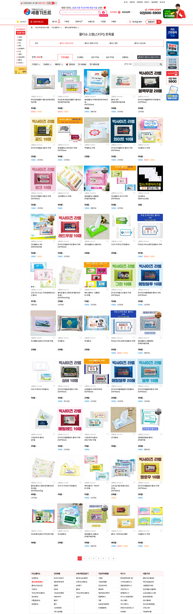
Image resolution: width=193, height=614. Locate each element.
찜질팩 (56, 586)
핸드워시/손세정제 (81, 578)
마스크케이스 (124, 604)
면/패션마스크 (124, 593)
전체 (36, 43)
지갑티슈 (34, 589)
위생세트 (123, 612)
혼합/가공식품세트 (148, 578)
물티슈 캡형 (113, 43)
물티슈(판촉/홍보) (37, 582)
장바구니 (146, 2)
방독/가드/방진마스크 (127, 608)
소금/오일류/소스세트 (149, 593)
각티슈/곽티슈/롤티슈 (38, 593)
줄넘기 (56, 600)
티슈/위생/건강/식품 (42, 27)
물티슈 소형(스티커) (66, 43)
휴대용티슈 (35, 604)
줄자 (55, 604)
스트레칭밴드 (58, 608)
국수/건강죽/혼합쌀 (149, 604)
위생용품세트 (102, 608)
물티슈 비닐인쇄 (139, 43)
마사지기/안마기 (59, 578)
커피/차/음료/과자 (148, 582)
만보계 (56, 589)
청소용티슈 (35, 597)
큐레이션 (78, 21)
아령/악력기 (57, 597)
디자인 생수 (146, 608)
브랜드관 (91, 21)
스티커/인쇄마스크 (126, 582)
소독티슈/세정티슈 (81, 582)
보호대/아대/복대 (103, 604)
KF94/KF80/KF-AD (126, 578)
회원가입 (132, 2)
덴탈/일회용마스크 (126, 586)
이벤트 (113, 21)
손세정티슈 (35, 578)
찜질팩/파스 (102, 597)
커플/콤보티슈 (36, 600)
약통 (99, 600)
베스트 (56, 21)
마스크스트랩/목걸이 (126, 597)
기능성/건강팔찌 (59, 593)
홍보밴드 (101, 589)
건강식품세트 (147, 600)
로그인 (126, 2)
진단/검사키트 (102, 586)
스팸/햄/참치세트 (148, 586)
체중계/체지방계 (59, 582)
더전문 (103, 21)
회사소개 (162, 2)
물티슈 (78, 589)
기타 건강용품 (58, 612)
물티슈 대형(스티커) (91, 43)
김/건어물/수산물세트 (149, 589)
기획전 (66, 21)
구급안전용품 (102, 582)
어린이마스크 (124, 589)
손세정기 (78, 586)
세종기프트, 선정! (83, 7)
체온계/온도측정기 (104, 593)
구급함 (100, 578)
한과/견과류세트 (148, 597)
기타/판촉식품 (147, 612)
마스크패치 (123, 600)
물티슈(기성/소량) (37, 586)
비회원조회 (140, 2)
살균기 (78, 597)
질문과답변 (154, 2)
